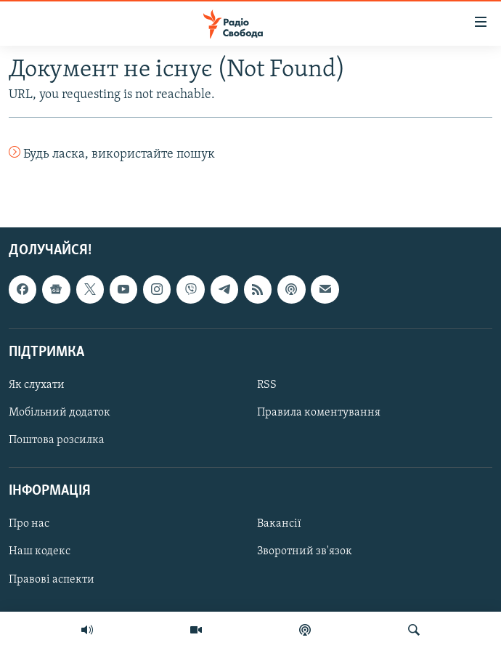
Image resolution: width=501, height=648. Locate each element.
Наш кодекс (39, 552)
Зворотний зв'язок (304, 552)
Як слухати (37, 385)
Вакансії (279, 524)
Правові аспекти (51, 580)
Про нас (29, 524)
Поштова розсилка (57, 441)
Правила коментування (318, 412)
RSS (267, 385)
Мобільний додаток (59, 412)
